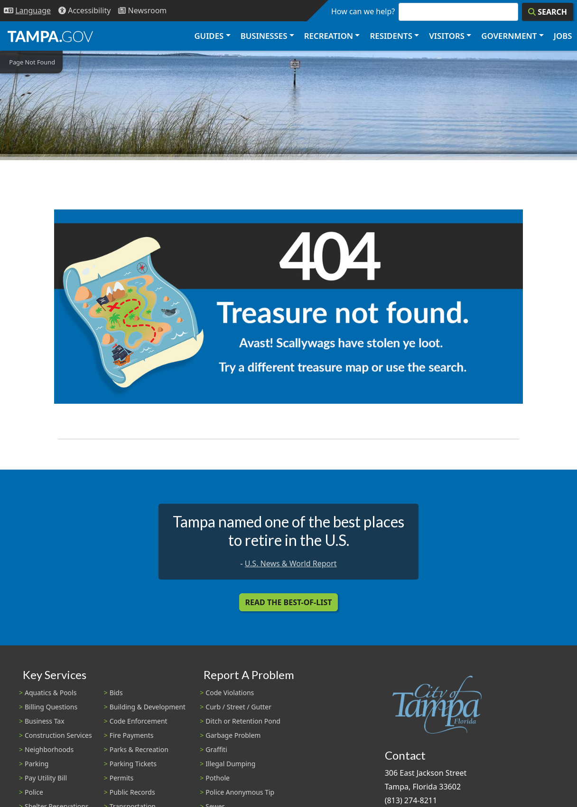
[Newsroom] (142, 10)
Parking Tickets (133, 763)
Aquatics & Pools (50, 692)
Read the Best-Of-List (288, 602)
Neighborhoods (49, 749)
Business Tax (45, 720)
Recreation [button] (328, 35)
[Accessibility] (84, 10)
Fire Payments (132, 735)
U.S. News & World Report (291, 563)
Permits (122, 777)
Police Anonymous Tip (239, 792)
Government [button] (509, 35)
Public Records (132, 792)
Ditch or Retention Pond (242, 720)
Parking (36, 763)
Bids (116, 692)
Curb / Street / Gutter (238, 706)
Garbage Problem (233, 735)
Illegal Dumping (230, 763)
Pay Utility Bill (46, 777)
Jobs (563, 35)
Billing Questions (51, 706)
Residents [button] (391, 35)
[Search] (547, 12)
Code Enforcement (139, 720)
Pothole (217, 777)
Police (34, 792)
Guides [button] (208, 35)
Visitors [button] (447, 35)
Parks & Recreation (139, 749)
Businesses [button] (264, 35)
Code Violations (229, 692)
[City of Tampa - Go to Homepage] (50, 36)
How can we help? (363, 11)
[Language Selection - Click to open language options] (27, 10)
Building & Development (148, 706)
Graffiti (216, 749)
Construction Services (58, 735)
